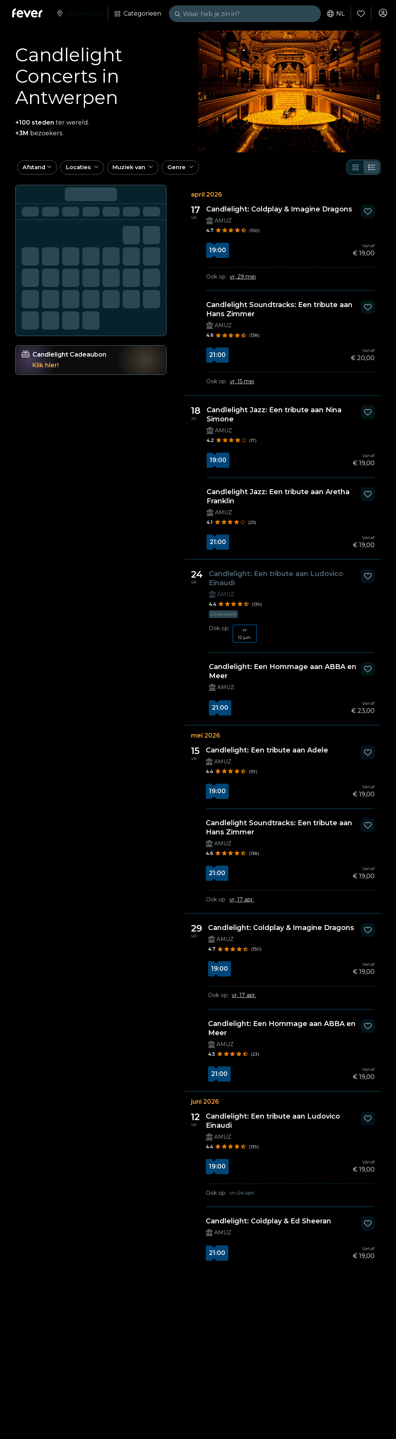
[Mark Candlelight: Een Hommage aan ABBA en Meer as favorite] (368, 673)
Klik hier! (45, 369)
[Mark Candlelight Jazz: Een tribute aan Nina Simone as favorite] (368, 416)
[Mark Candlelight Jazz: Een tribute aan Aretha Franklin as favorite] (368, 498)
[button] (39, 169)
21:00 (217, 359)
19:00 (217, 254)
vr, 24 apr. (242, 1196)
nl (333, 13)
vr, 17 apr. (241, 903)
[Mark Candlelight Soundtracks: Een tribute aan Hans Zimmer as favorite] (368, 311)
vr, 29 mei (243, 280)
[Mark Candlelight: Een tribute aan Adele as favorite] (368, 756)
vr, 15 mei (242, 385)
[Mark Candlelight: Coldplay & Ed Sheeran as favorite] (368, 1227)
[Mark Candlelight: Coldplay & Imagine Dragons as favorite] (368, 215)
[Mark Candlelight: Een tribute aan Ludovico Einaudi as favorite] (368, 580)
